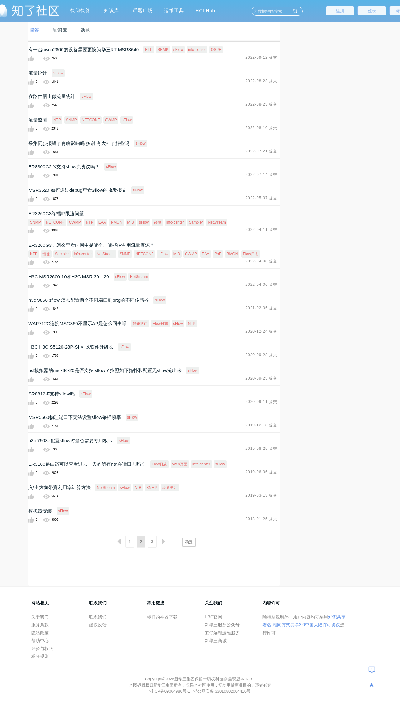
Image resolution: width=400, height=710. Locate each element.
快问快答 (80, 10)
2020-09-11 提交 (261, 402)
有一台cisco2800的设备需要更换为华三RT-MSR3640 (83, 49)
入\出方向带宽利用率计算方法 (59, 487)
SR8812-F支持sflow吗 (51, 393)
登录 (372, 10)
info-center (197, 49)
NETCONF (91, 120)
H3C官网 (213, 616)
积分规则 (40, 656)
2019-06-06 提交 (261, 472)
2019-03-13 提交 (261, 495)
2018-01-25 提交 (261, 519)
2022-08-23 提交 (261, 81)
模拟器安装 (40, 511)
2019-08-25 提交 (261, 448)
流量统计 (37, 73)
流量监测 (37, 119)
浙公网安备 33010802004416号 (222, 691)
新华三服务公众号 (222, 624)
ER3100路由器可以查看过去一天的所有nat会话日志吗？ (87, 464)
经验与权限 (42, 648)
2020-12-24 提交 (261, 331)
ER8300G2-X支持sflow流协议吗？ (64, 166)
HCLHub (205, 10)
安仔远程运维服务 (222, 632)
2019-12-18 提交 (261, 425)
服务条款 (40, 624)
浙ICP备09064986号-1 (170, 691)
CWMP (111, 120)
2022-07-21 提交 (261, 151)
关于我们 (40, 616)
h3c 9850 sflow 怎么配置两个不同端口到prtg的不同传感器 (88, 300)
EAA (102, 222)
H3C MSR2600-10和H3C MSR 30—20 (68, 276)
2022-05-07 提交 (261, 198)
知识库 (111, 10)
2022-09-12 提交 (261, 57)
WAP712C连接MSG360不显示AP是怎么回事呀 (77, 323)
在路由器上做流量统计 (51, 96)
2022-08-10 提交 (261, 128)
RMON (116, 222)
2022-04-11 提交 (261, 229)
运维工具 (174, 10)
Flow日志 (250, 254)
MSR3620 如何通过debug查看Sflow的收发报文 (77, 190)
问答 (34, 30)
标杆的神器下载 (162, 616)
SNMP (163, 49)
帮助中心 (40, 640)
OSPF (216, 49)
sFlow (178, 49)
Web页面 (179, 464)
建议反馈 (98, 624)
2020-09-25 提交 (261, 378)
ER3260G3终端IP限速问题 (56, 213)
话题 (85, 30)
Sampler (196, 222)
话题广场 (143, 10)
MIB (130, 222)
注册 (340, 10)
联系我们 (98, 616)
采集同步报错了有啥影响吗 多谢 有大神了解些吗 (78, 143)
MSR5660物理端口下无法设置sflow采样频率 (74, 417)
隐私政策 (40, 632)
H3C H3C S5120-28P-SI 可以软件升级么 (70, 347)
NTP (148, 49)
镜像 (157, 222)
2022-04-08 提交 (261, 261)
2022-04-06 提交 (261, 284)
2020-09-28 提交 (261, 355)
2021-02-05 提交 (261, 308)
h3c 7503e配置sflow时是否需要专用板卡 (70, 440)
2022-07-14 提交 (261, 174)
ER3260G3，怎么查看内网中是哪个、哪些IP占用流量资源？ (91, 245)
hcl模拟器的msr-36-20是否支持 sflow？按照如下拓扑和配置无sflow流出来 (105, 370)
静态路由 (140, 323)
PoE (218, 254)
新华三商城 (216, 640)
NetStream (217, 222)
